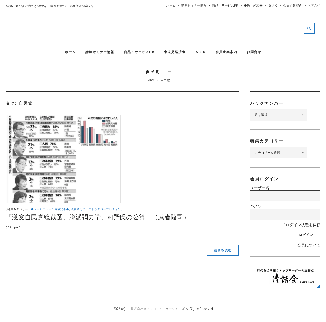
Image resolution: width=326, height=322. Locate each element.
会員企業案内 (292, 5)
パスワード (259, 206)
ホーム (171, 5)
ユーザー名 (259, 187)
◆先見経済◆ (253, 5)
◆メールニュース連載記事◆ (50, 209)
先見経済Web (157, 28)
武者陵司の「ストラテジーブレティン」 (97, 209)
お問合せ (314, 5)
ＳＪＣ (273, 5)
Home (150, 80)
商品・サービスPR (225, 5)
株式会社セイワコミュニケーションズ (158, 309)
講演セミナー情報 (193, 5)
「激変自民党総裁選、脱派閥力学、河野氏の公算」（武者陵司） (98, 217)
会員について (308, 245)
